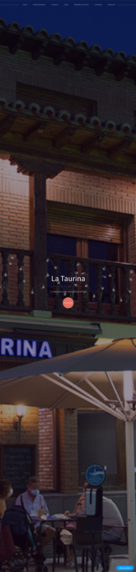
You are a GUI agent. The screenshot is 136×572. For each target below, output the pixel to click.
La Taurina (68, 278)
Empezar (68, 302)
